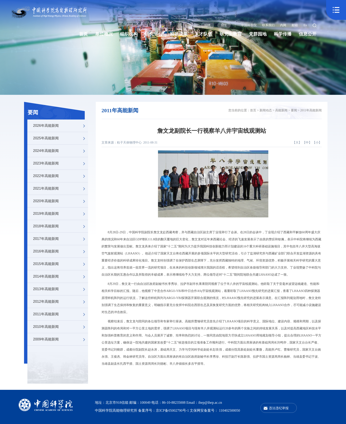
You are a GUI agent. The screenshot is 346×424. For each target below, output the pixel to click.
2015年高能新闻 (60, 264)
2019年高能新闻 (60, 213)
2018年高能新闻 (60, 226)
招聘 (207, 25)
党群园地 (258, 34)
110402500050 (229, 410)
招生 (224, 25)
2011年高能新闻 (60, 314)
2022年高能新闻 (60, 176)
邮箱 (295, 25)
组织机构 (129, 34)
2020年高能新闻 (60, 201)
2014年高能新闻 (60, 276)
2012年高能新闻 (60, 301)
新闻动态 (266, 110)
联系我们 (268, 25)
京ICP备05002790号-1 (173, 410)
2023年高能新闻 (60, 163)
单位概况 (104, 34)
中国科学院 (249, 25)
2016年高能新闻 (60, 251)
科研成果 (179, 34)
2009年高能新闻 (60, 339)
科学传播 (282, 34)
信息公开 (307, 34)
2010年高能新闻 (60, 327)
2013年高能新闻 (60, 289)
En (305, 25)
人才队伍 (203, 34)
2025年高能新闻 (60, 138)
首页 (83, 34)
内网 (283, 25)
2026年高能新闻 (60, 126)
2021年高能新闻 (60, 188)
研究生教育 (231, 34)
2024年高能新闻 (60, 151)
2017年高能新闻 (60, 239)
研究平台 (154, 34)
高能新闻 (281, 110)
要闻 (33, 112)
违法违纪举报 (279, 408)
